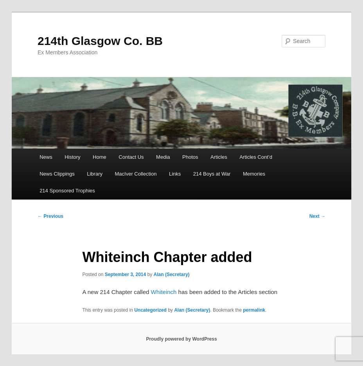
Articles (218, 157)
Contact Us (131, 157)
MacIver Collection (135, 174)
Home (99, 157)
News (46, 157)
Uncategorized (150, 310)
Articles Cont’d (255, 157)
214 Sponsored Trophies (67, 191)
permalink (254, 310)
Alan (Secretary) (172, 274)
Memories (254, 174)
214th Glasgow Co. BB (100, 40)
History (72, 157)
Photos (190, 157)
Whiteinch (164, 292)
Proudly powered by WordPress (181, 339)
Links (175, 174)
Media (163, 157)
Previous (50, 216)
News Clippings (57, 174)
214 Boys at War (212, 174)
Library (94, 174)
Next (317, 216)
